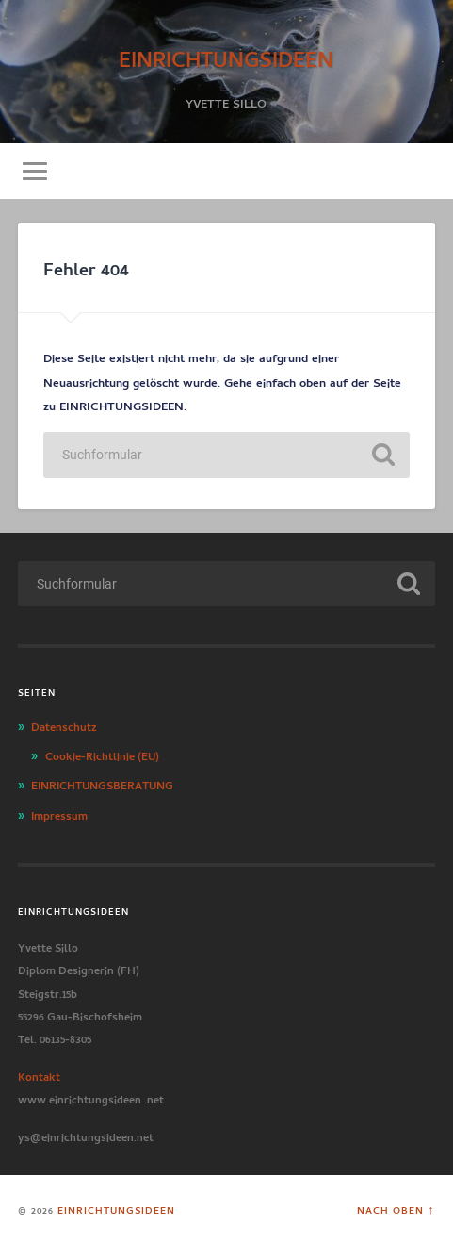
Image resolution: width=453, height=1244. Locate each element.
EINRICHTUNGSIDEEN (226, 57)
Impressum (59, 813)
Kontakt (39, 1075)
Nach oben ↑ (395, 1209)
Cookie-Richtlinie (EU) (102, 754)
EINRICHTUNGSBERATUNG (102, 783)
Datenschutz (64, 725)
